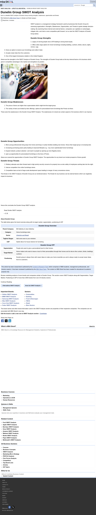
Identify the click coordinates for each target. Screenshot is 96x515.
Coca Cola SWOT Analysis (10, 303)
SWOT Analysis (8, 452)
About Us (92, 326)
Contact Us (5, 484)
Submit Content (8, 476)
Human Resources (9, 400)
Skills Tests (6, 410)
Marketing (6, 395)
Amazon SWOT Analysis (10, 431)
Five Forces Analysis (9, 458)
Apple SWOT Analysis (10, 424)
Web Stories (5, 504)
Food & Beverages (32, 299)
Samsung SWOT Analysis (10, 299)
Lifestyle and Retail (22, 235)
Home (3, 480)
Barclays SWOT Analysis (11, 427)
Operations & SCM (9, 398)
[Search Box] (83, 5)
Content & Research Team (40, 267)
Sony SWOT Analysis (9, 429)
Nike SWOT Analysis (8, 301)
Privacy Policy (6, 489)
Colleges (4, 493)
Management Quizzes (10, 408)
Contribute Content (7, 491)
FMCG (28, 301)
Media (3, 495)
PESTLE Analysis (8, 456)
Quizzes (4, 497)
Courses (93, 1)
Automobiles (30, 294)
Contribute (43, 313)
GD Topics (6, 467)
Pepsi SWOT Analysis (10, 438)
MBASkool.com (10, 510)
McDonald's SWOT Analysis (12, 440)
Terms (3, 486)
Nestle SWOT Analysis (10, 435)
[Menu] (2, 5)
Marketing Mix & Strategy (11, 454)
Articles (5, 465)
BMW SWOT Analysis (9, 296)
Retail (28, 303)
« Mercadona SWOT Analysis (11, 285)
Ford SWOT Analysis (9, 422)
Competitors (7, 460)
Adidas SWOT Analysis (9, 294)
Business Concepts (9, 449)
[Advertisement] (15, 35)
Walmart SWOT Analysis (11, 433)
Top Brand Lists (8, 462)
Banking (28, 296)
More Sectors (30, 305)
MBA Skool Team (15, 18)
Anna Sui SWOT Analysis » (33, 285)
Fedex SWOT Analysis (9, 305)
